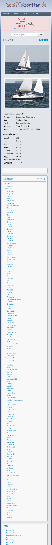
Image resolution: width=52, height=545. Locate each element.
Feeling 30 (10, 285)
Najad (9, 391)
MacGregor (10, 365)
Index (26, 13)
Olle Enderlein (11, 405)
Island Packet (11, 339)
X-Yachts (9, 517)
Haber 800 (10, 313)
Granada (10, 302)
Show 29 (9, 461)
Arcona (9, 196)
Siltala (9, 395)
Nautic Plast (11, 393)
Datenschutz (10, 533)
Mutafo (9, 386)
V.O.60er (10, 501)
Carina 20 (10, 229)
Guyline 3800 (11, 311)
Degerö (9, 248)
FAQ (7, 538)
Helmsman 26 (11, 325)
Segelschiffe (9, 186)
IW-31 (9, 342)
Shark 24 (10, 459)
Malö (8, 367)
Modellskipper (11, 540)
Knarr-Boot (10, 356)
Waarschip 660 (12, 506)
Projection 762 (11, 435)
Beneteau (10, 213)
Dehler (9, 250)
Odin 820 (10, 402)
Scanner (9, 456)
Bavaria (9, 208)
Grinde (9, 309)
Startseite (6, 13)
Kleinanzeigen (19, 28)
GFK (17, 138)
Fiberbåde (10, 290)
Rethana (9, 440)
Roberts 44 (10, 442)
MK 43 (9, 381)
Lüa (5, 141)
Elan (8, 274)
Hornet (9, 330)
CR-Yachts (10, 245)
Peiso (8, 424)
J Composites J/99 (12, 344)
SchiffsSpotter (9, 184)
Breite (6, 147)
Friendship (10, 297)
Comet (9, 231)
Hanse (9, 318)
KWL (5, 144)
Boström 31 (11, 220)
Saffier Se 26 (11, 447)
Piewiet (9, 428)
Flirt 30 (9, 295)
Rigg (5, 120)
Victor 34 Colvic (12, 494)
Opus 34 (9, 412)
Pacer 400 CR (11, 419)
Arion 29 (9, 199)
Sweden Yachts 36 (13, 475)
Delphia (9, 252)
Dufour (9, 262)
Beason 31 (10, 210)
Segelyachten (11, 259)
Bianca (9, 215)
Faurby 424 (10, 283)
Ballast (6, 156)
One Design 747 (12, 409)
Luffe (8, 363)
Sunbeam (10, 468)
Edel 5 (9, 271)
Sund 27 (9, 470)
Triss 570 (10, 484)
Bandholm (10, 203)
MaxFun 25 (10, 374)
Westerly (10, 508)
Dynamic (10, 267)
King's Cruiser (11, 353)
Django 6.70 (11, 257)
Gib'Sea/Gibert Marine (14, 299)
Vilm (8, 496)
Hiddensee (10, 327)
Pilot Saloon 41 (12, 431)
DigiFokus (9, 542)
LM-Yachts (10, 360)
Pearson (9, 421)
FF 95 (8, 288)
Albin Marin (10, 192)
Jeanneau (10, 349)
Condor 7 (10, 238)
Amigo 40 (10, 194)
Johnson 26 (10, 351)
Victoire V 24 (11, 492)
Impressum (10, 531)
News (16, 13)
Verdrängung (9, 153)
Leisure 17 (10, 358)
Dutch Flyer (10, 264)
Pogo (8, 433)
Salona (9, 449)
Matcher (9, 372)
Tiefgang (7, 150)
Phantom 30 (11, 426)
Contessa (10, 241)
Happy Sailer (11, 323)
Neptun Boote (11, 398)
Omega (9, 407)
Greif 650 (10, 306)
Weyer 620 (10, 510)
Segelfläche (8, 162)
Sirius (9, 463)
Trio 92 (9, 482)
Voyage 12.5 (11, 503)
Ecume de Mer (11, 269)
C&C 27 (9, 224)
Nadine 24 (10, 388)
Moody (9, 384)
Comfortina (10, 234)
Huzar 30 (10, 334)
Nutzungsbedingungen (13, 535)
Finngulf (9, 292)
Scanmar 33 (11, 454)
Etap (8, 276)
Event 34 (10, 278)
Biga (8, 217)
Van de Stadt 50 (12, 489)
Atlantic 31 (10, 201)
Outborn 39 (11, 414)
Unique (9, 487)
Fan (8, 281)
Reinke (9, 438)
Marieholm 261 (12, 370)
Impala (9, 337)
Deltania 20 (10, 255)
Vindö (9, 499)
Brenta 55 (10, 222)
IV (7, 480)
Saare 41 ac (10, 445)
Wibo (8, 513)
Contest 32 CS (11, 243)
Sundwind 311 (11, 473)
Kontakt (35, 13)
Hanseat (9, 320)
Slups (7, 189)
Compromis (11, 236)
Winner (9, 515)
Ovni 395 (10, 417)
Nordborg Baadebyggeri (15, 400)
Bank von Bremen (13, 206)
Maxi (8, 377)
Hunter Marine (12, 332)
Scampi (9, 452)
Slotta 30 (10, 466)
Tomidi (9, 477)
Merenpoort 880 (12, 379)
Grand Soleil (11, 304)
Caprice (9, 227)
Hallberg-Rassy (12, 316)
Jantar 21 (10, 346)
